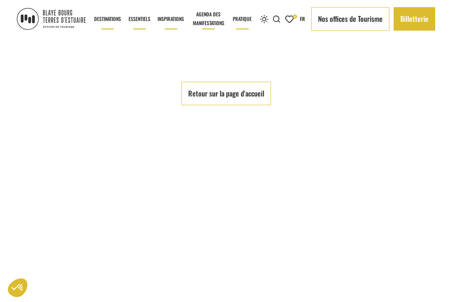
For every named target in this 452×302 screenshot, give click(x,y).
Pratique (242, 26)
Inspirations (171, 26)
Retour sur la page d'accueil (226, 225)
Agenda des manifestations (208, 24)
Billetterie (414, 18)
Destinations (107, 26)
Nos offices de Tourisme (350, 18)
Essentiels (139, 26)
